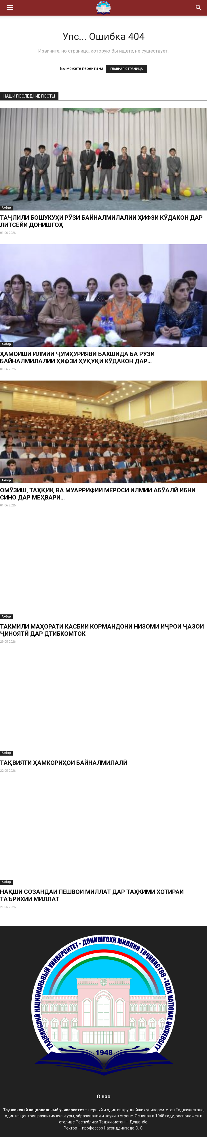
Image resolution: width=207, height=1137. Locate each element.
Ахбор (6, 207)
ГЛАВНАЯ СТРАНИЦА (126, 69)
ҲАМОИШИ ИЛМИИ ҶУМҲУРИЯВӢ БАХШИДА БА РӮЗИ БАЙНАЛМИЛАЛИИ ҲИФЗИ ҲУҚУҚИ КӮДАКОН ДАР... (77, 358)
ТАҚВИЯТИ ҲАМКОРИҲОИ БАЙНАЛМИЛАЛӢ (64, 762)
